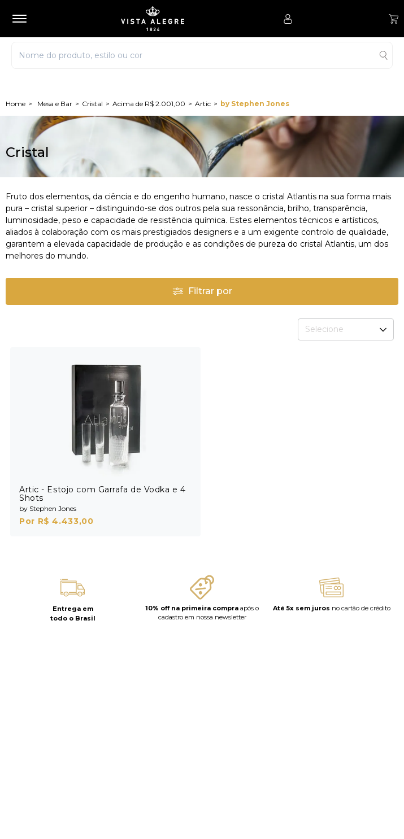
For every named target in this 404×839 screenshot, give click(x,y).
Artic (203, 103)
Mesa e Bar (54, 103)
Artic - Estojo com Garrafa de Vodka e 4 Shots (102, 493)
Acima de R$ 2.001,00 (148, 103)
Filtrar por (202, 291)
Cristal (92, 103)
